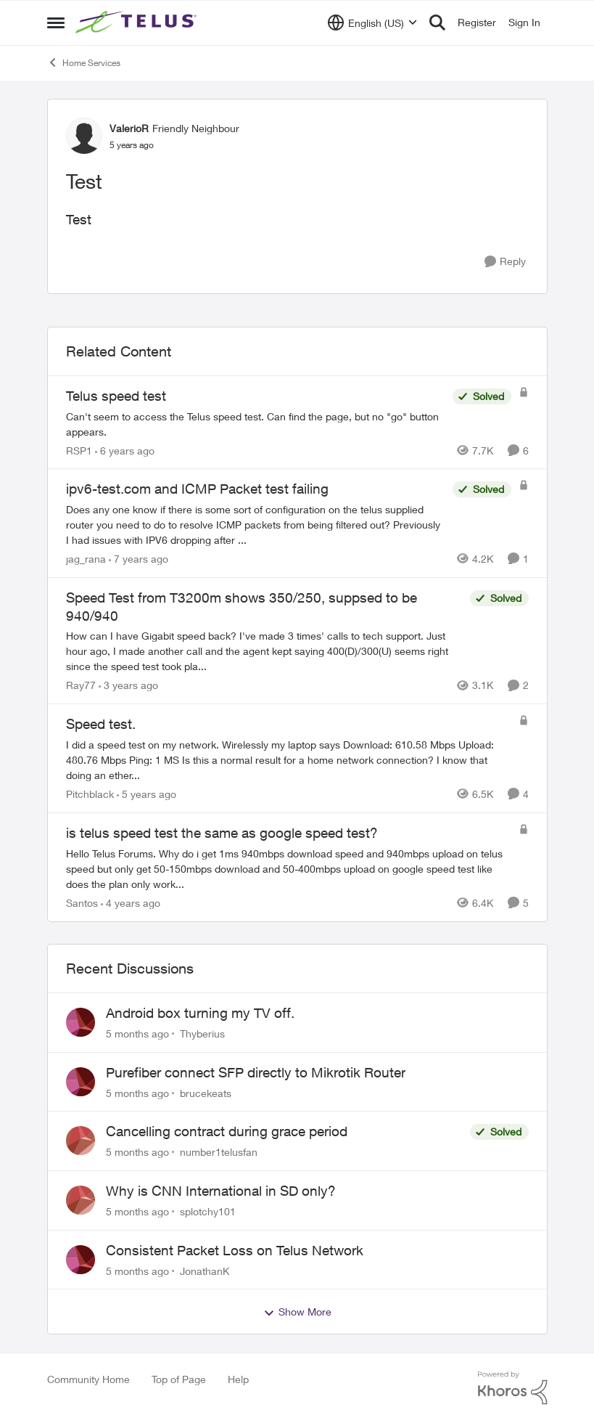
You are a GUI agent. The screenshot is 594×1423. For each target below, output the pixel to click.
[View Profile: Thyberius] (80, 1022)
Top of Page (179, 1379)
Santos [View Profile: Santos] (82, 903)
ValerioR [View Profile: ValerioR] (129, 128)
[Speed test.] (288, 760)
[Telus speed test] (255, 423)
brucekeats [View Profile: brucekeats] (205, 1092)
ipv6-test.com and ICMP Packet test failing (197, 489)
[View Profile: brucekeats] (80, 1081)
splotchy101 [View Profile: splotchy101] (208, 1211)
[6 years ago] (124, 449)
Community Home (88, 1379)
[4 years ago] (130, 902)
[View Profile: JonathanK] (80, 1259)
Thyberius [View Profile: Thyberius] (202, 1033)
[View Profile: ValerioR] (84, 136)
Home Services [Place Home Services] (83, 62)
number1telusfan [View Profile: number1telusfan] (218, 1152)
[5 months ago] (137, 1033)
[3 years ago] (128, 685)
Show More (297, 1311)
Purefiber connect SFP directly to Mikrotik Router (255, 1072)
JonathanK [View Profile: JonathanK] (204, 1270)
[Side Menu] (56, 22)
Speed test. (101, 724)
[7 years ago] (138, 558)
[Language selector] (372, 22)
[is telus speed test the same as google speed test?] (288, 869)
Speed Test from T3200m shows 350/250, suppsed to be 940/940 (241, 607)
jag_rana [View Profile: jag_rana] (86, 559)
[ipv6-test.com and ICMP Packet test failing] (255, 524)
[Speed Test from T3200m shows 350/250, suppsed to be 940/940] (264, 651)
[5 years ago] (146, 794)
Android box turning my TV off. (200, 1013)
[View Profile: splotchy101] (80, 1200)
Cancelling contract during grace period (226, 1131)
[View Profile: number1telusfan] (80, 1140)
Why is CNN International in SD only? (221, 1191)
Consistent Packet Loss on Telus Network (234, 1250)
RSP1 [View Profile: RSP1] (79, 450)
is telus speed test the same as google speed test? (222, 833)
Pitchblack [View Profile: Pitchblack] (90, 794)
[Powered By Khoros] (513, 1388)
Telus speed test (116, 396)
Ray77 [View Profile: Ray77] (81, 685)
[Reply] (505, 262)
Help (238, 1379)
